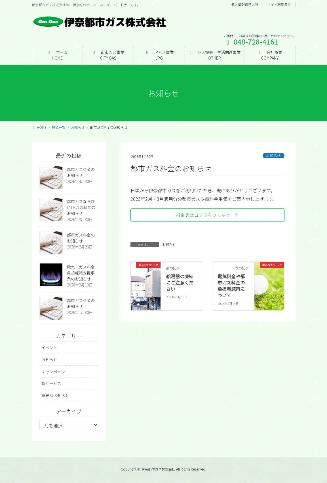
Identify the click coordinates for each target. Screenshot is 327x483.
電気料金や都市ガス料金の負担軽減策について (231, 286)
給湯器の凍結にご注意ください (179, 282)
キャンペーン (53, 371)
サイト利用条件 (279, 4)
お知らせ (273, 155)
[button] (207, 214)
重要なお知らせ (55, 395)
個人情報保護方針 (244, 4)
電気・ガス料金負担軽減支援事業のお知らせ (81, 273)
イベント (49, 347)
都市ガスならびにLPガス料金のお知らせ (81, 207)
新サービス (51, 383)
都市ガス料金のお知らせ (81, 172)
